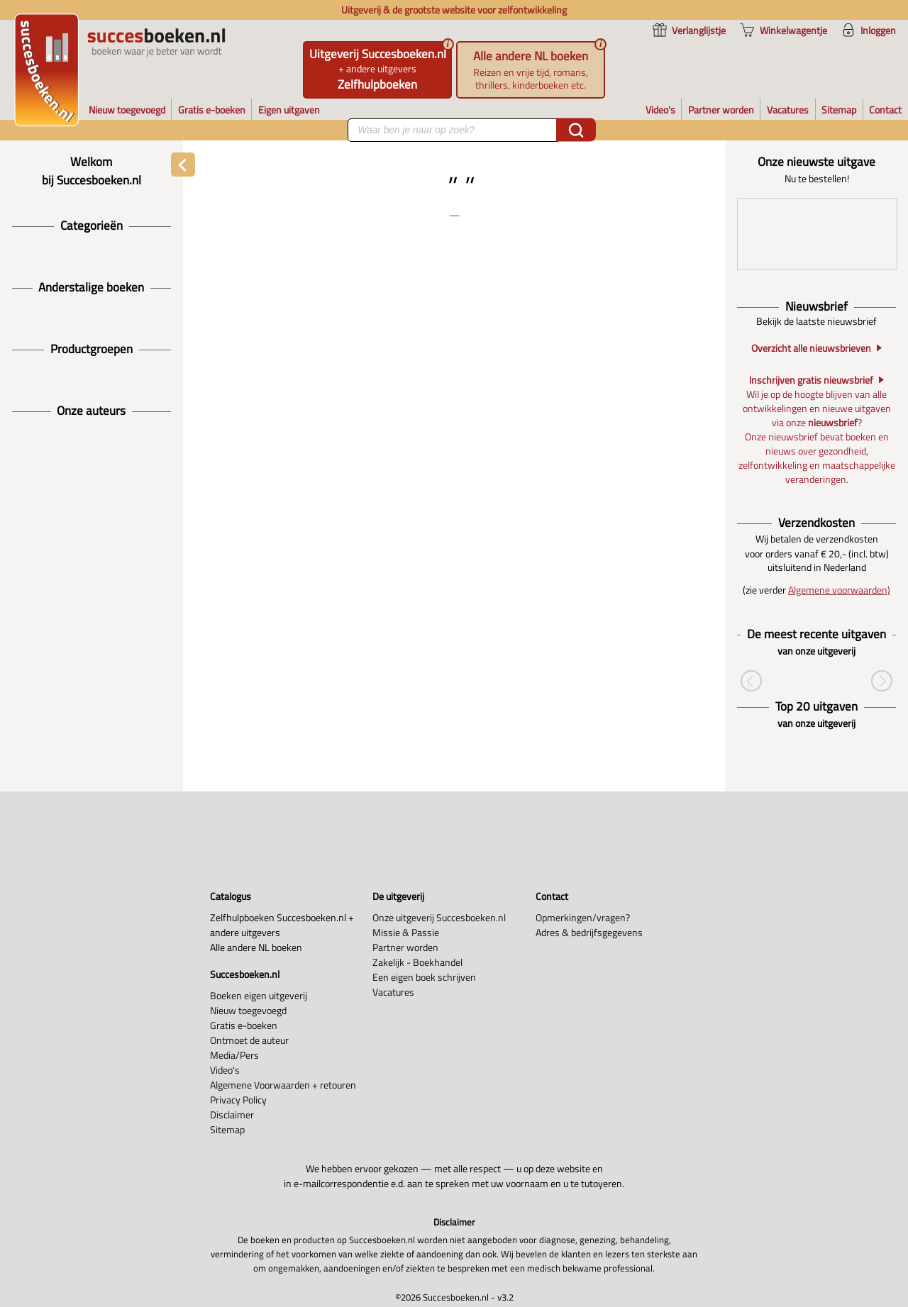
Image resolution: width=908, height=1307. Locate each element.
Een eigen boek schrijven (424, 976)
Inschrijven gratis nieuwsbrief (811, 380)
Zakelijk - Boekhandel (417, 962)
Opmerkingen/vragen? (583, 917)
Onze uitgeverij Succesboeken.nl (439, 917)
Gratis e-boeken (243, 1025)
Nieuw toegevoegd (248, 1010)
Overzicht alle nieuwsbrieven (811, 348)
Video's (225, 1069)
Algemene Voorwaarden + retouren (283, 1084)
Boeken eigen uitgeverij (258, 995)
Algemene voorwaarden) (839, 589)
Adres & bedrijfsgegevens (589, 932)
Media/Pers (234, 1054)
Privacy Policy (238, 1099)
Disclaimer (232, 1114)
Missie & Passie (405, 932)
